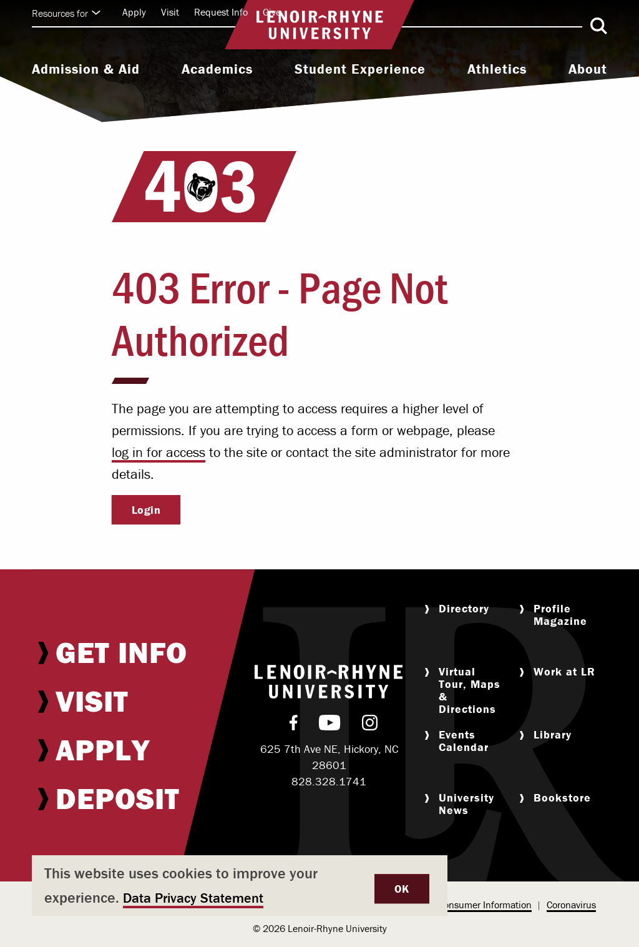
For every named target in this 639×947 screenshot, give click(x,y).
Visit (170, 12)
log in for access (158, 452)
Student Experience (360, 69)
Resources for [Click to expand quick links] (66, 13)
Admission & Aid (86, 69)
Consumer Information (485, 904)
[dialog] (239, 885)
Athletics (497, 69)
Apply (134, 12)
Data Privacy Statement (193, 898)
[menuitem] (86, 70)
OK (401, 888)
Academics (217, 69)
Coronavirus (571, 904)
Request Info (221, 12)
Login (146, 510)
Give (272, 12)
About (587, 69)
